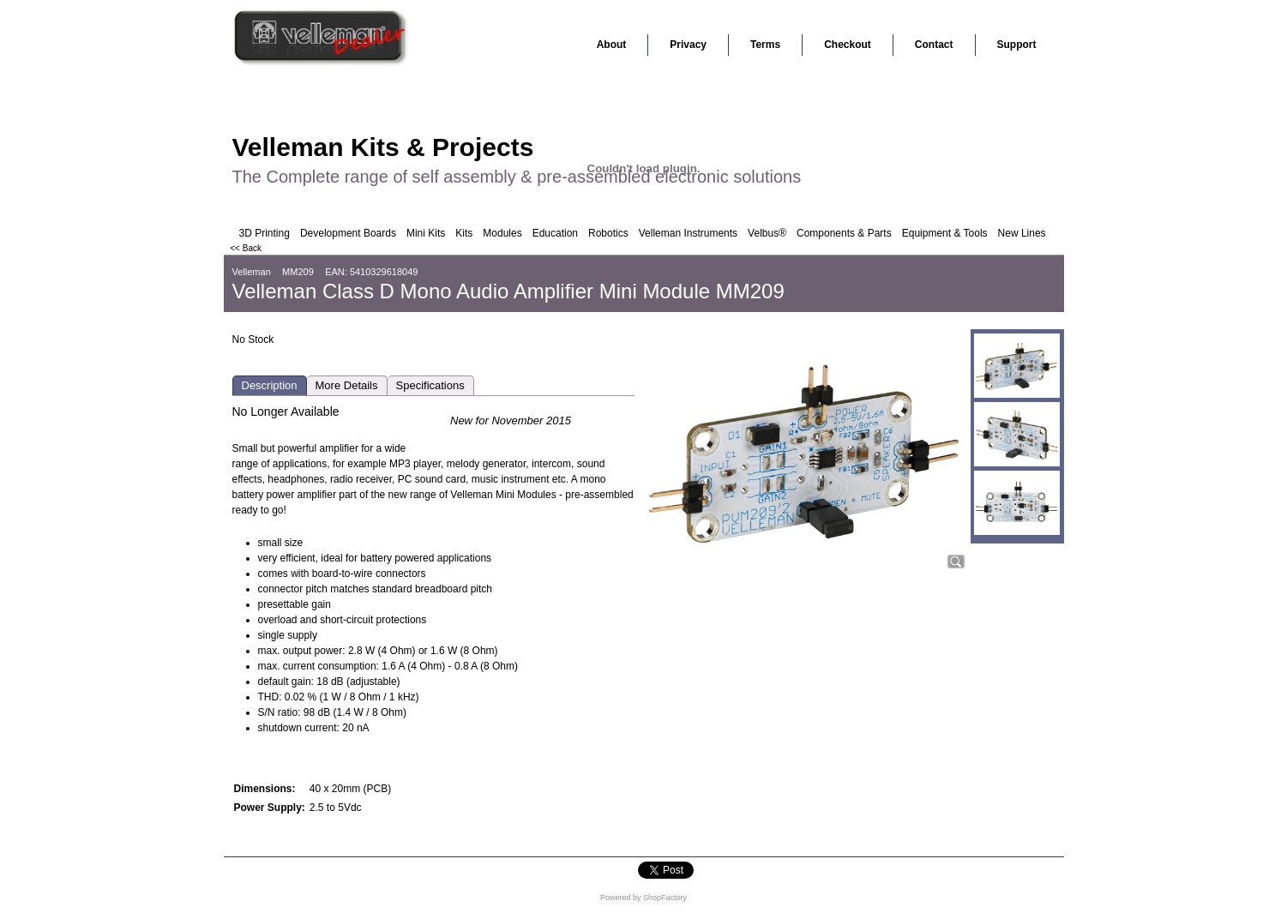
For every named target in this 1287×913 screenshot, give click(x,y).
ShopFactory (664, 897)
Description (270, 385)
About (612, 45)
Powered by (620, 897)
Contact (934, 45)
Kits (463, 233)
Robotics (608, 233)
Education (555, 233)
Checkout (847, 45)
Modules (502, 233)
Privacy (688, 45)
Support (1017, 45)
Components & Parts (844, 233)
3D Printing (264, 233)
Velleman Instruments (688, 233)
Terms (765, 45)
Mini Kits (425, 233)
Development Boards (348, 233)
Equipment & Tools (945, 233)
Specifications (430, 385)
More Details (347, 385)
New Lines (1022, 233)
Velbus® (767, 233)
